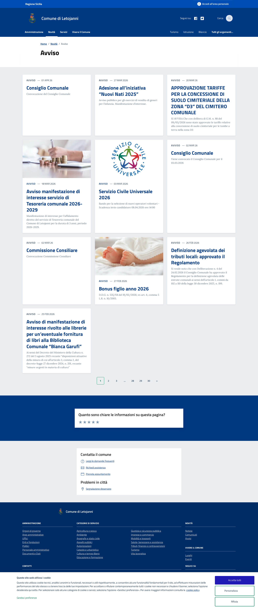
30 (148, 381)
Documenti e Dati (31, 553)
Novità (51, 32)
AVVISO (31, 184)
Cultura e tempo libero (88, 553)
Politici (25, 546)
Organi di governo (31, 531)
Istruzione (188, 32)
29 (140, 381)
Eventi (188, 559)
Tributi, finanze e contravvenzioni (148, 546)
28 (132, 381)
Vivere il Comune (81, 32)
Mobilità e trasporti (141, 538)
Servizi (63, 32)
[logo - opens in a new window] (8, 604)
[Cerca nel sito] (229, 18)
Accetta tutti (234, 580)
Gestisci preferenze (30, 598)
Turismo (174, 32)
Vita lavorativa (138, 553)
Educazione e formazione (90, 557)
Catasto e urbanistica (88, 550)
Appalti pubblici (84, 542)
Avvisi (188, 538)
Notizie (189, 531)
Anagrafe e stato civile (88, 538)
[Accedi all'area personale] (213, 4)
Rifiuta (234, 601)
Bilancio (203, 32)
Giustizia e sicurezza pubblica (146, 531)
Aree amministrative (33, 535)
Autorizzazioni (84, 546)
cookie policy (192, 590)
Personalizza (234, 591)
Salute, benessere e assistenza (147, 542)
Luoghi (188, 555)
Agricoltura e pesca (87, 531)
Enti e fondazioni (30, 542)
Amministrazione (34, 32)
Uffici (25, 538)
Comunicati (191, 535)
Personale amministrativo (35, 550)
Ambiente (82, 535)
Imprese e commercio (142, 535)
